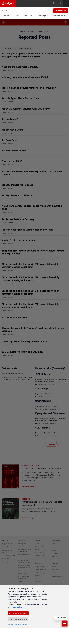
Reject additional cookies (18, 619)
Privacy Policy (16, 607)
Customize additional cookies (17, 624)
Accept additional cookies (18, 613)
